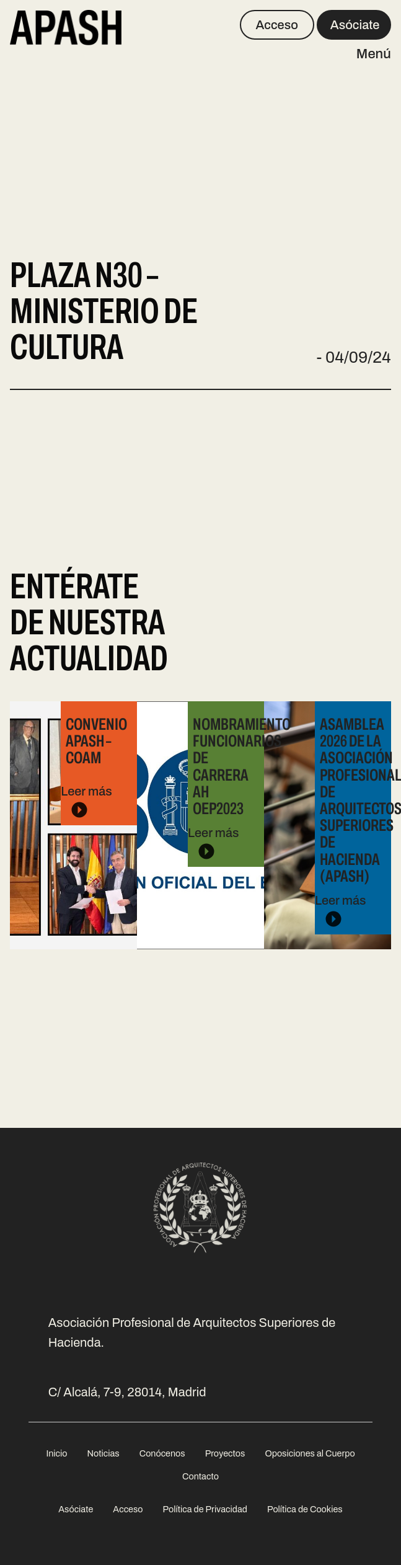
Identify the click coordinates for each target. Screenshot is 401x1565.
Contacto (200, 1476)
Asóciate (355, 25)
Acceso (276, 25)
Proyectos (225, 1453)
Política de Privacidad (205, 1509)
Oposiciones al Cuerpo (310, 1453)
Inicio (56, 1453)
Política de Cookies (305, 1509)
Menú (373, 54)
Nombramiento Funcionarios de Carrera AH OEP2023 (242, 766)
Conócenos (162, 1453)
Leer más (96, 769)
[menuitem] (56, 1453)
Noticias (103, 1453)
